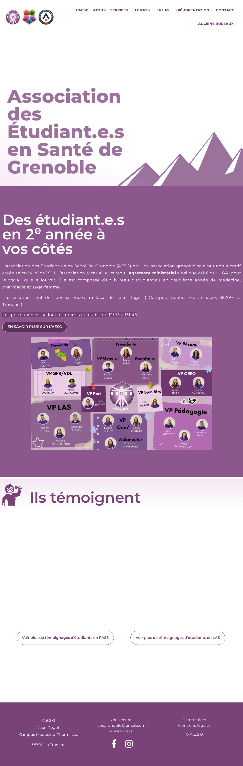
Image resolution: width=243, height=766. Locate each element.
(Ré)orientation (194, 10)
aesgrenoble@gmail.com (122, 725)
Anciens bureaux (216, 24)
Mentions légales (194, 725)
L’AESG (82, 10)
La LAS (164, 10)
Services (120, 10)
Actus (99, 10)
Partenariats (194, 720)
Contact (225, 10)
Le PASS (143, 10)
